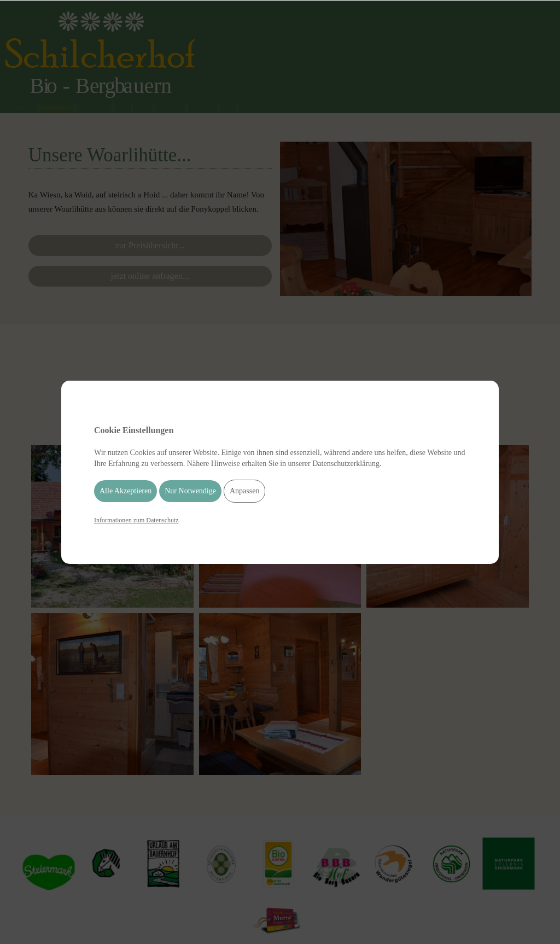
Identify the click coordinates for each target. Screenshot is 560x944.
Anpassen (244, 491)
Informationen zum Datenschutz (136, 520)
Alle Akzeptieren (125, 491)
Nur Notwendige (190, 491)
